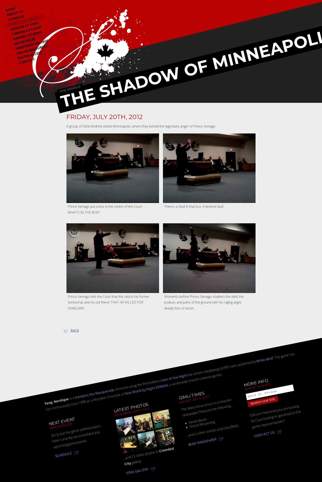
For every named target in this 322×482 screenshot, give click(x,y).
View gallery (137, 471)
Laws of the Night (174, 378)
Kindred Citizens (27, 35)
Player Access (29, 55)
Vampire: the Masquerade (95, 393)
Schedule (15, 18)
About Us (15, 13)
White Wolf (265, 360)
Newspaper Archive (32, 44)
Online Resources (32, 50)
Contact (27, 61)
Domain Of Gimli (25, 26)
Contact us (264, 434)
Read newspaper (202, 442)
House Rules (24, 41)
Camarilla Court (27, 31)
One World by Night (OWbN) (146, 389)
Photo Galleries (23, 21)
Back (75, 330)
